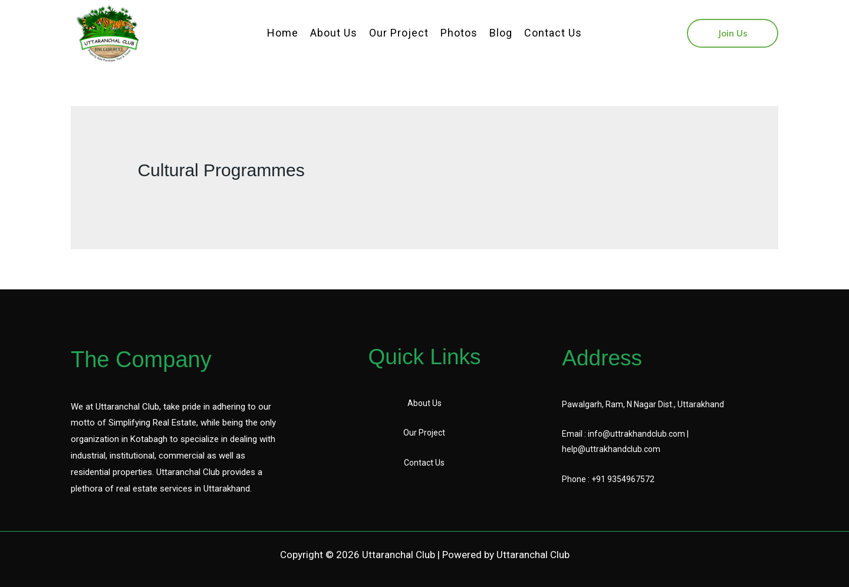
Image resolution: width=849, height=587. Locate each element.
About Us (333, 33)
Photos (459, 33)
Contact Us (553, 33)
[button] (732, 33)
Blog (500, 33)
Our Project (399, 33)
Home (282, 33)
